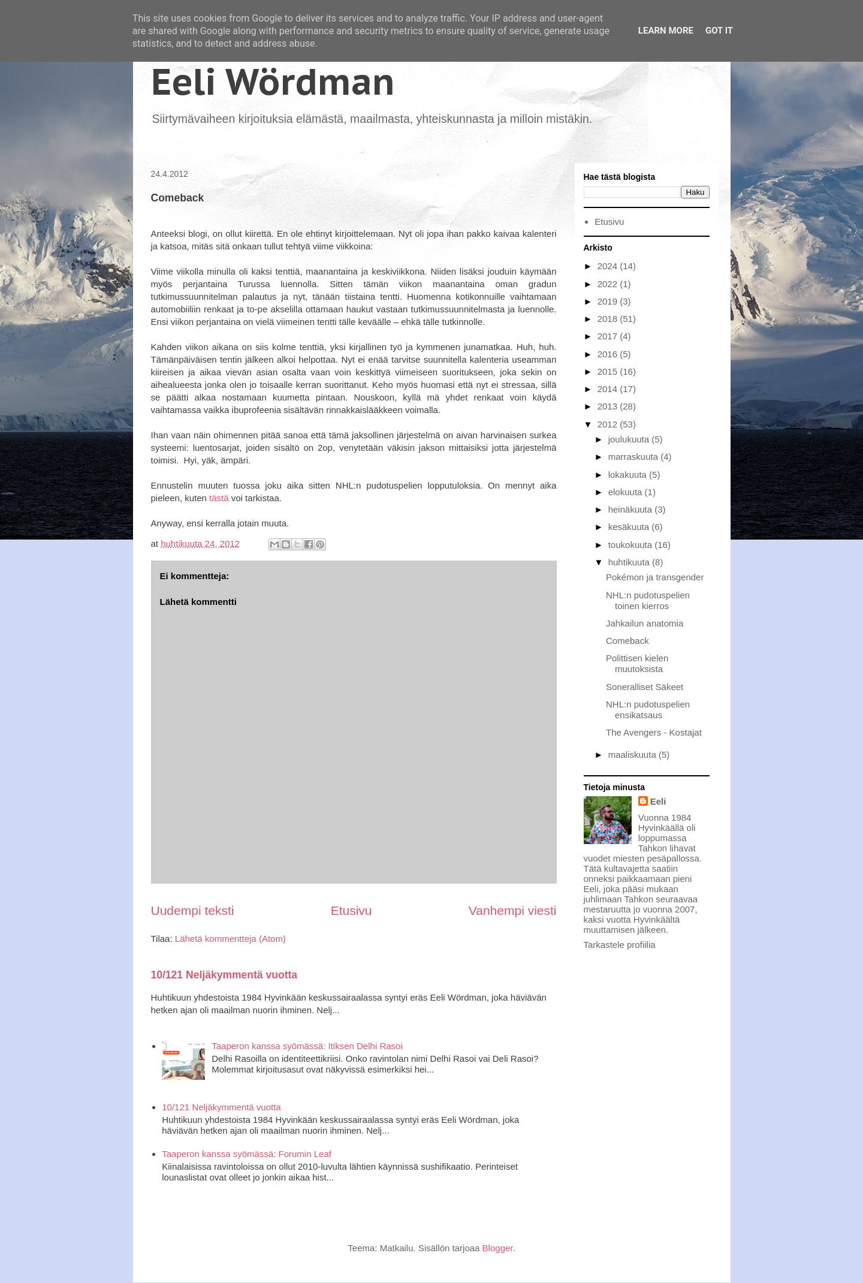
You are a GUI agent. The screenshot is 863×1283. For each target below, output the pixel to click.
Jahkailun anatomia (644, 623)
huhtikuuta (630, 562)
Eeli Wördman (273, 81)
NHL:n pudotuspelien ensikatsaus (648, 709)
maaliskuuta (633, 754)
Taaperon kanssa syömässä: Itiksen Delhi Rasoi (307, 1046)
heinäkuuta (631, 509)
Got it (719, 30)
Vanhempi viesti (513, 910)
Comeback (627, 641)
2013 (609, 406)
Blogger (497, 1248)
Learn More (665, 30)
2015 (609, 371)
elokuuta (626, 492)
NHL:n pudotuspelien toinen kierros (648, 600)
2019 (609, 301)
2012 (609, 424)
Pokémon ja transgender (655, 577)
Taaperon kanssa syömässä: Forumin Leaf (246, 1154)
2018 (609, 319)
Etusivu (351, 910)
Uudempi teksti (192, 910)
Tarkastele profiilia (620, 944)
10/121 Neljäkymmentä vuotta (224, 975)
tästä (219, 498)
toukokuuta (631, 545)
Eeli (658, 801)
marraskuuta (634, 456)
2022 (609, 284)
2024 (609, 266)
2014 (609, 389)
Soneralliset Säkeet (644, 687)
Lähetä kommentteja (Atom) (230, 938)
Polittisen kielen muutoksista (637, 663)
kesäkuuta (630, 527)
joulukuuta (630, 439)
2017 (609, 336)
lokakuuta (628, 474)
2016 (609, 354)
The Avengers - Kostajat (654, 732)
